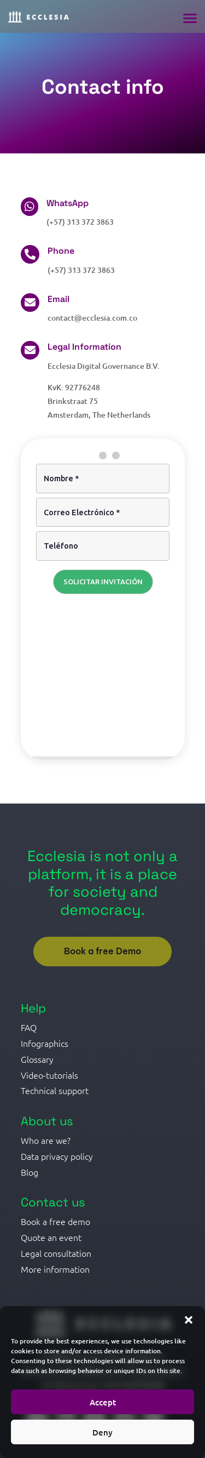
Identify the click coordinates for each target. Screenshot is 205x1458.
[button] (188, 1319)
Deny (102, 1432)
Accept (103, 1402)
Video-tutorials (49, 1075)
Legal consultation (56, 1253)
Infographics (44, 1043)
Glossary (37, 1059)
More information (55, 1269)
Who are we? (46, 1140)
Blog (29, 1172)
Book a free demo (55, 1221)
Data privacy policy (57, 1156)
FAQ (29, 1027)
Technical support (55, 1090)
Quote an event (51, 1237)
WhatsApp (67, 203)
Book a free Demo (102, 951)
